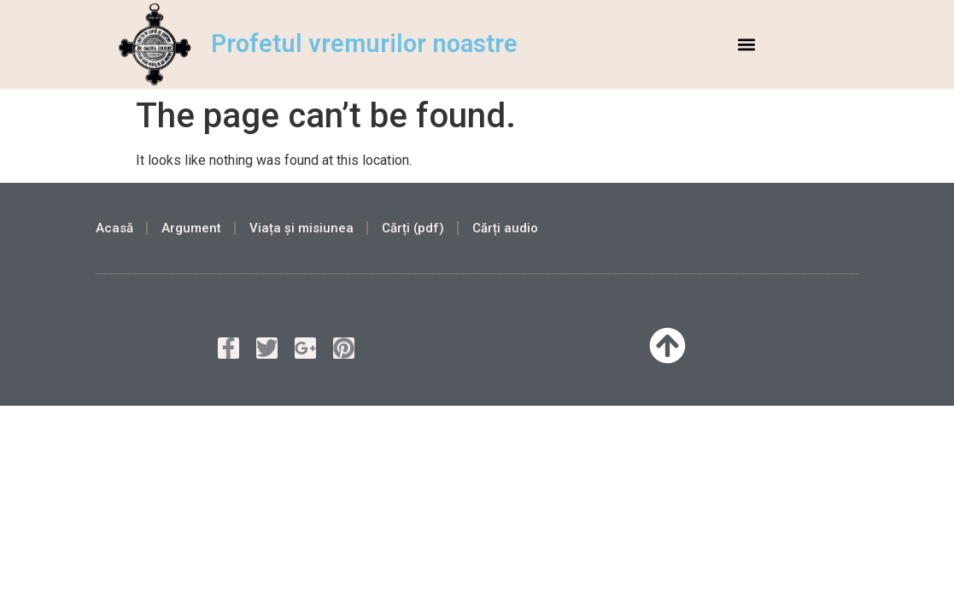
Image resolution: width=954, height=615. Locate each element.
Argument (191, 228)
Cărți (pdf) (413, 228)
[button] (747, 44)
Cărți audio (505, 228)
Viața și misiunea (301, 228)
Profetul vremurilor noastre (364, 43)
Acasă (114, 228)
